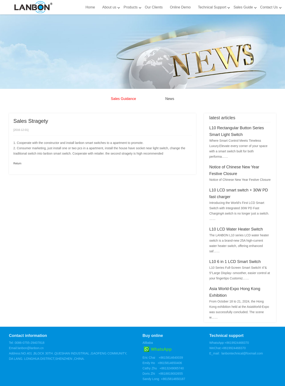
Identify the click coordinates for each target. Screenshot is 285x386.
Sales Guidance (123, 99)
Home (90, 7)
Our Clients (154, 7)
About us (109, 7)
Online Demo (180, 7)
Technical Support (212, 7)
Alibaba (147, 342)
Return (17, 163)
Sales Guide (243, 7)
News (169, 99)
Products (131, 7)
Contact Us (269, 7)
